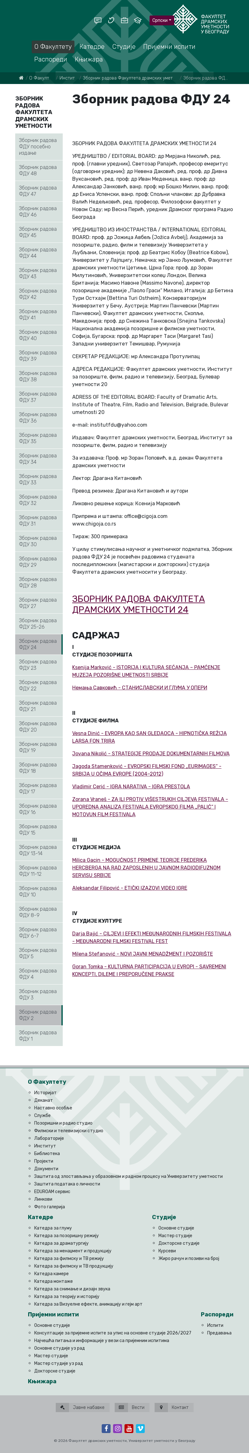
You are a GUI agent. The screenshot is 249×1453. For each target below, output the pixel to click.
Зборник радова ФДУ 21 (38, 706)
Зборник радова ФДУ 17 (38, 788)
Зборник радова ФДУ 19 (38, 747)
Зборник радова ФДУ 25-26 (38, 623)
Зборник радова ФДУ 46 (38, 211)
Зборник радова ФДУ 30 (38, 541)
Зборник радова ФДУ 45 (38, 232)
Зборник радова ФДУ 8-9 (38, 912)
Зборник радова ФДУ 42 (38, 294)
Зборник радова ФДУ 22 (38, 685)
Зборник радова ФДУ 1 (38, 1036)
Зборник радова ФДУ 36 (38, 417)
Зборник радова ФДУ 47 (38, 191)
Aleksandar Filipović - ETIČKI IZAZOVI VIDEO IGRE (129, 888)
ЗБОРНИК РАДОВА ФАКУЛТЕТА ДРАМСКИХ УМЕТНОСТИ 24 (138, 604)
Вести (129, 1407)
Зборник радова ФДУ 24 (38, 644)
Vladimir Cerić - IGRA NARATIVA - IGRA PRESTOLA (131, 787)
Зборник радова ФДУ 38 (38, 376)
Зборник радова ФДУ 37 (38, 397)
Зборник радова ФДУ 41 (38, 314)
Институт (69, 78)
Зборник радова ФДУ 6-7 (38, 933)
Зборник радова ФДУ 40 (38, 335)
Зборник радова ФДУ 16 (38, 809)
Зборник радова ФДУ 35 (38, 438)
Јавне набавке (80, 1407)
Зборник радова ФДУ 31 (38, 520)
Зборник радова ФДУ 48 (38, 170)
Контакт (171, 1407)
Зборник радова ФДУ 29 (38, 562)
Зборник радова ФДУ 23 (38, 665)
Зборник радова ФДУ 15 (38, 829)
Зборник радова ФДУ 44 (38, 253)
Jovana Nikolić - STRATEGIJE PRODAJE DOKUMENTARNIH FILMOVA (151, 754)
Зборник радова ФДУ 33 (38, 479)
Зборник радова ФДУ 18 (38, 768)
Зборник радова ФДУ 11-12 (38, 871)
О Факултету (42, 78)
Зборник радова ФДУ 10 (38, 891)
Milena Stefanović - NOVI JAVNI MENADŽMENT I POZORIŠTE (142, 954)
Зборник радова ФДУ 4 (38, 974)
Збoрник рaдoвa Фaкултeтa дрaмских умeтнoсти (134, 78)
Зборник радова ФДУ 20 (38, 726)
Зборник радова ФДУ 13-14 (38, 850)
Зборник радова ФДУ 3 (38, 994)
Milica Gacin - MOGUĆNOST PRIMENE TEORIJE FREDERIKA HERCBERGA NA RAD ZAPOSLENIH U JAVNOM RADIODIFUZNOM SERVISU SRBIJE (146, 867)
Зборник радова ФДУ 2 (38, 1015)
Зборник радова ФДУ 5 (38, 953)
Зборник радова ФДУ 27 (38, 603)
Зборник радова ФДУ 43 (38, 273)
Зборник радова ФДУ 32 (38, 500)
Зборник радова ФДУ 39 (38, 356)
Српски (160, 20)
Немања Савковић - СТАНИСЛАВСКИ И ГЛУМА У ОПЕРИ (139, 688)
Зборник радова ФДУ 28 (38, 582)
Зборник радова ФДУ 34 (38, 459)
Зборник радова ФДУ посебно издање (38, 146)
